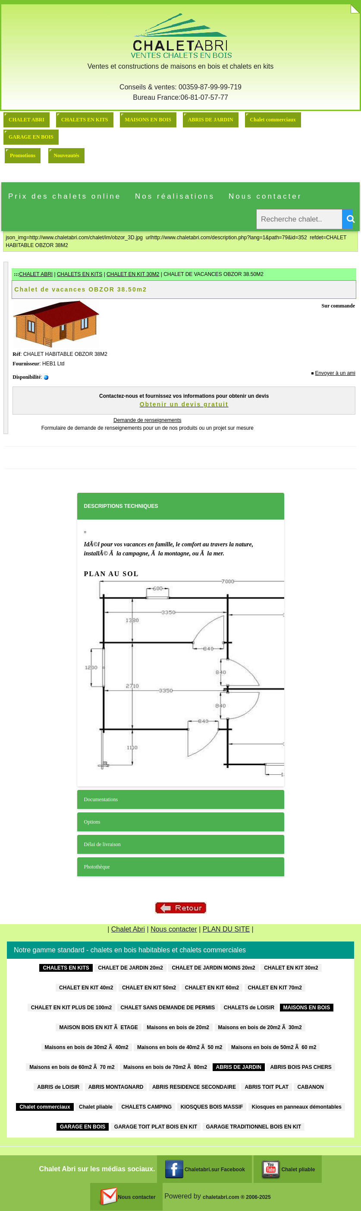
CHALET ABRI (26, 120)
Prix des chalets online (64, 196)
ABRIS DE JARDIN (210, 120)
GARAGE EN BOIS (31, 137)
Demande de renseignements (147, 420)
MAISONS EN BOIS (148, 120)
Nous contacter (265, 196)
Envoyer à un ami (335, 373)
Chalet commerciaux (273, 120)
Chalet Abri (128, 929)
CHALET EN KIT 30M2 (133, 274)
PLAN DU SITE (226, 929)
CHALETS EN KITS (84, 120)
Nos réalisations (175, 196)
